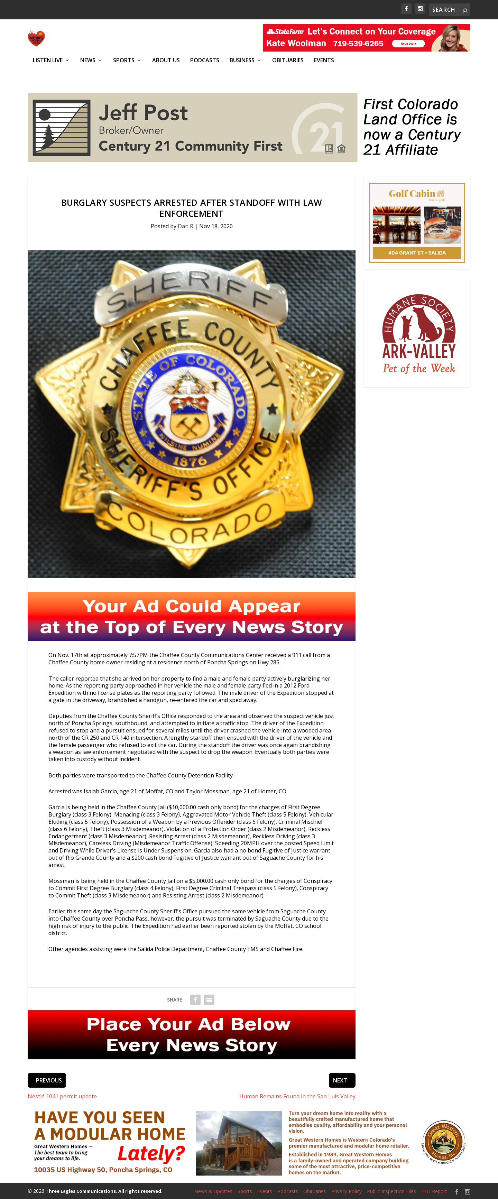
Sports (124, 60)
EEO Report (434, 1191)
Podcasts (204, 60)
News (87, 60)
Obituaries (288, 60)
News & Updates (213, 1191)
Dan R (185, 225)
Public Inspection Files (391, 1191)
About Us (166, 60)
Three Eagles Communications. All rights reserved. (104, 1191)
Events (324, 60)
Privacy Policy (346, 1191)
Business (242, 60)
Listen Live (48, 60)
